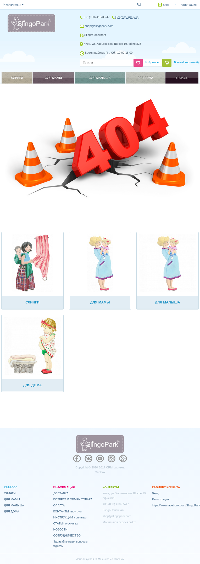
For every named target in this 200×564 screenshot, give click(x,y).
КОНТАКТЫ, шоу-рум (67, 511)
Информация (12, 4)
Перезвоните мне (127, 17)
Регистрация (188, 4)
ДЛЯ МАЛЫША (14, 505)
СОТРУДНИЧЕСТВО (67, 535)
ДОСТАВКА (61, 493)
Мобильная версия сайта (119, 522)
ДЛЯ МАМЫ (12, 499)
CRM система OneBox (109, 559)
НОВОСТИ (60, 529)
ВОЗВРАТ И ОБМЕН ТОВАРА (73, 499)
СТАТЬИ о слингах (65, 523)
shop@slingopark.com (99, 25)
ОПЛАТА (59, 505)
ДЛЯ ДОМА (11, 511)
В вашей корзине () (186, 62)
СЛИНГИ (10, 493)
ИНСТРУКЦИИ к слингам (70, 517)
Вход (166, 4)
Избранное (152, 62)
